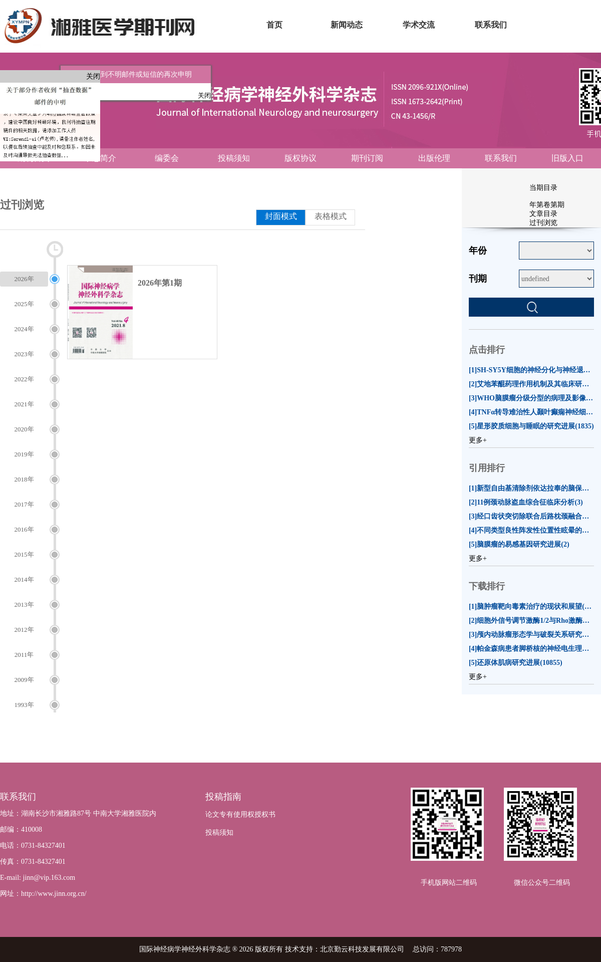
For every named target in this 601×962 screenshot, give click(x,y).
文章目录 (543, 213)
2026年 (24, 279)
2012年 (24, 629)
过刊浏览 (543, 222)
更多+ (478, 440)
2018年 (24, 479)
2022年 (24, 379)
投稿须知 (234, 158)
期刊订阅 (367, 158)
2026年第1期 (160, 283)
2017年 (24, 504)
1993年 (24, 704)
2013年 (24, 604)
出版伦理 (434, 158)
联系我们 (501, 158)
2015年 (24, 554)
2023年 (24, 354)
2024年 (24, 329)
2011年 (24, 654)
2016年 (24, 529)
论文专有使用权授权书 (240, 814)
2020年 (24, 429)
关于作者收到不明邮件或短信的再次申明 (124, 69)
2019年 (24, 454)
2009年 (24, 679)
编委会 (167, 158)
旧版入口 (567, 158)
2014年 (24, 579)
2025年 (24, 304)
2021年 (24, 404)
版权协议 (300, 158)
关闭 (93, 76)
